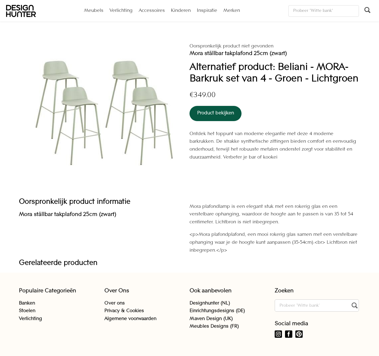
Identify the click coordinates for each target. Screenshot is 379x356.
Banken (27, 303)
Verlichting (121, 11)
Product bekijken (215, 113)
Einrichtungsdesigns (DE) (217, 311)
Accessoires (152, 11)
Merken (231, 11)
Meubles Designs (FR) (214, 326)
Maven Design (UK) (211, 319)
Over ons (114, 303)
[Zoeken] (323, 11)
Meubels (93, 11)
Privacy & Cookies (124, 311)
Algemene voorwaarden (130, 319)
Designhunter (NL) (210, 303)
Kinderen (181, 11)
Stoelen (27, 311)
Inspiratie (207, 11)
